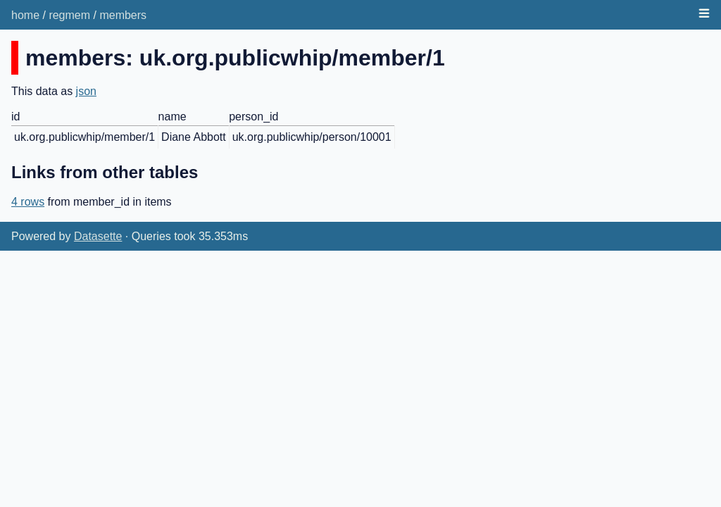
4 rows (27, 202)
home (25, 15)
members (122, 15)
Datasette (98, 236)
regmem (69, 15)
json (86, 91)
